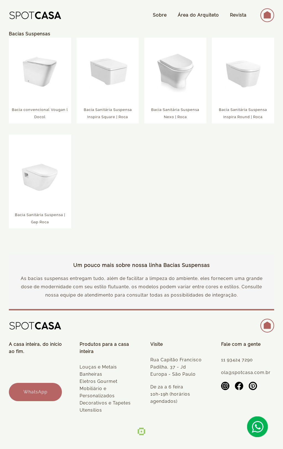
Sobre (160, 15)
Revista (238, 15)
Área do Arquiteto (198, 15)
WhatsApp (35, 392)
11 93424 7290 (237, 359)
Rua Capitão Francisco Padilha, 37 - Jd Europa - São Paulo (176, 367)
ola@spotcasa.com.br (246, 372)
